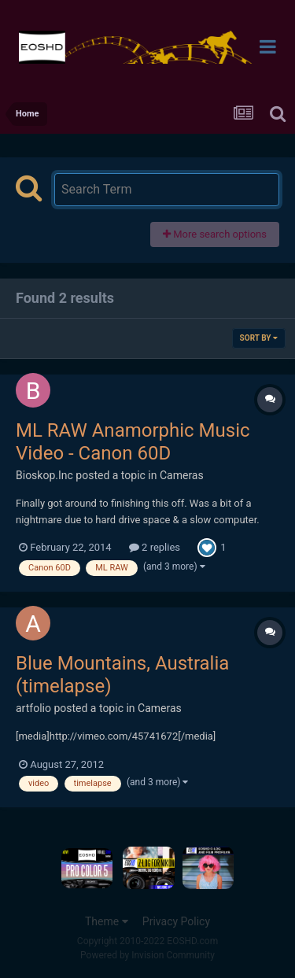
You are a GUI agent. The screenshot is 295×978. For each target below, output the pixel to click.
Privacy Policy (176, 921)
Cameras (182, 475)
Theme (106, 921)
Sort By (259, 338)
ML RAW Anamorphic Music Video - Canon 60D (133, 441)
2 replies (154, 547)
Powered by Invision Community (147, 955)
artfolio (33, 708)
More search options (215, 234)
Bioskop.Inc (44, 475)
